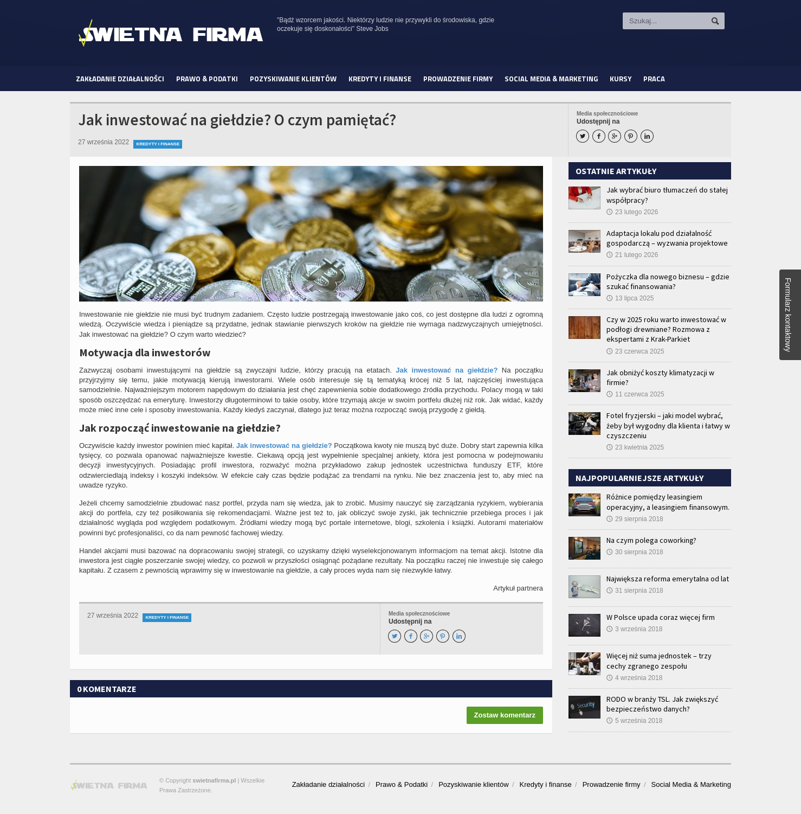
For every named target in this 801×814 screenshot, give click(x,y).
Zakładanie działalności (120, 78)
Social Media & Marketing (551, 78)
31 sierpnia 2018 (634, 590)
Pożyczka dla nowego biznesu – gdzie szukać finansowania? (667, 281)
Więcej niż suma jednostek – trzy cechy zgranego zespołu (659, 660)
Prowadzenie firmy (458, 78)
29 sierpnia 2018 (634, 519)
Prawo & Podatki (207, 78)
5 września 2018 (634, 721)
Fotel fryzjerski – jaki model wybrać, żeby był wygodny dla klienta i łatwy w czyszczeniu (668, 425)
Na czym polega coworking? (651, 540)
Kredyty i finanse (379, 78)
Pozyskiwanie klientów (293, 78)
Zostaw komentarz (504, 715)
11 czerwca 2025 (635, 394)
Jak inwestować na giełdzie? (447, 370)
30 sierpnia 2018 (634, 552)
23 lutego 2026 (632, 212)
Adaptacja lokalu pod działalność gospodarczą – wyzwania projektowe (667, 238)
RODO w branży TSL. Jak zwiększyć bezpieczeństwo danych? (662, 704)
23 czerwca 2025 (635, 351)
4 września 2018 (634, 678)
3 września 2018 (634, 629)
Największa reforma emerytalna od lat (667, 579)
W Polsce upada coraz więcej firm (660, 617)
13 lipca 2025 (630, 298)
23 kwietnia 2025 (635, 447)
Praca (654, 78)
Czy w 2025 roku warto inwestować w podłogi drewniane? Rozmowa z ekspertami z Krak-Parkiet (666, 329)
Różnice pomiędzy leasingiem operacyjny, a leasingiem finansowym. (667, 501)
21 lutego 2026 (632, 255)
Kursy (620, 78)
